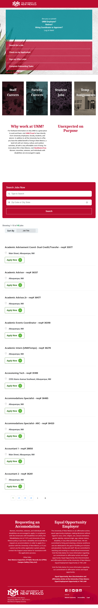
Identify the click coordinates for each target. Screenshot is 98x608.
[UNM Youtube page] (80, 590)
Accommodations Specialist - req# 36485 (26, 398)
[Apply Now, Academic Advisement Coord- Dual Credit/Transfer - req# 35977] (14, 260)
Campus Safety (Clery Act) (27, 562)
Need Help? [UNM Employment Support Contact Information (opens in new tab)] (13, 72)
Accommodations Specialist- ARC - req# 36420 (29, 423)
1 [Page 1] (13, 498)
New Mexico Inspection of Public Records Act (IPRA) (27, 560)
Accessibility (81, 597)
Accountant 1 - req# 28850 (19, 449)
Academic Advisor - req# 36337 (21, 273)
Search (49, 211)
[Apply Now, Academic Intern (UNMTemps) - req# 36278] (14, 361)
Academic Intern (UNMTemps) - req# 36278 (28, 348)
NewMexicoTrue (40, 148)
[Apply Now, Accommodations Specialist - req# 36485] (14, 411)
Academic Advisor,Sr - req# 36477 (23, 298)
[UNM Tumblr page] (77, 590)
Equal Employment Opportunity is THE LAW (70, 581)
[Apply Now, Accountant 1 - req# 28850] (14, 461)
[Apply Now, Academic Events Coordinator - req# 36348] (14, 335)
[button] (87, 202)
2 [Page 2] (19, 498)
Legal (88, 597)
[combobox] (47, 202)
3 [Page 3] (25, 498)
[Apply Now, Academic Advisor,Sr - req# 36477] (14, 310)
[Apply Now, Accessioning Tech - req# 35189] (14, 386)
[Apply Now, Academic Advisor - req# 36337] (14, 285)
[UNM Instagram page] (70, 590)
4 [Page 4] (31, 498)
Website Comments (70, 597)
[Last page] (45, 498)
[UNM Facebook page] (66, 590)
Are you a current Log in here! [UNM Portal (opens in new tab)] (49, 24)
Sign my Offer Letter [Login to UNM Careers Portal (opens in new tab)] (18, 59)
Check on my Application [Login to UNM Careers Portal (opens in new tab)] (20, 52)
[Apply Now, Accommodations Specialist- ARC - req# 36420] (14, 436)
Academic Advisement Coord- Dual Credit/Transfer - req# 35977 (39, 247)
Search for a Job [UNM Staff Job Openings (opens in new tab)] (16, 45)
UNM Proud (30, 133)
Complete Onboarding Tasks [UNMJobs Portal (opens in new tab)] (21, 66)
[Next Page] (38, 498)
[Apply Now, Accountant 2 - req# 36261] (14, 486)
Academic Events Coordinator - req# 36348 (27, 323)
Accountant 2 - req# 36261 (19, 474)
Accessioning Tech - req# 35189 (21, 373)
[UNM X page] (73, 590)
